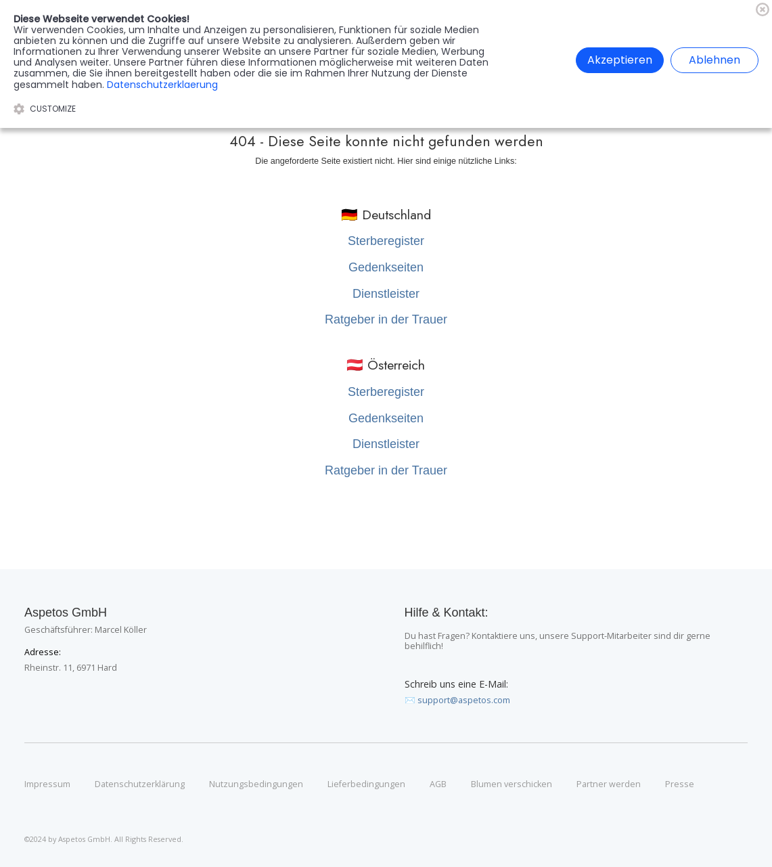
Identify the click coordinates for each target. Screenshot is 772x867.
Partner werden (608, 784)
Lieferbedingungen (366, 784)
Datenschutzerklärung (140, 784)
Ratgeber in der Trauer (386, 319)
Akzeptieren (619, 60)
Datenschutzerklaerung (162, 84)
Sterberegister (386, 241)
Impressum (47, 784)
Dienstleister (386, 294)
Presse (679, 784)
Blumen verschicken (511, 784)
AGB (438, 784)
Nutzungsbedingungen (256, 784)
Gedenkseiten (386, 267)
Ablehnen (714, 60)
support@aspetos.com (463, 700)
